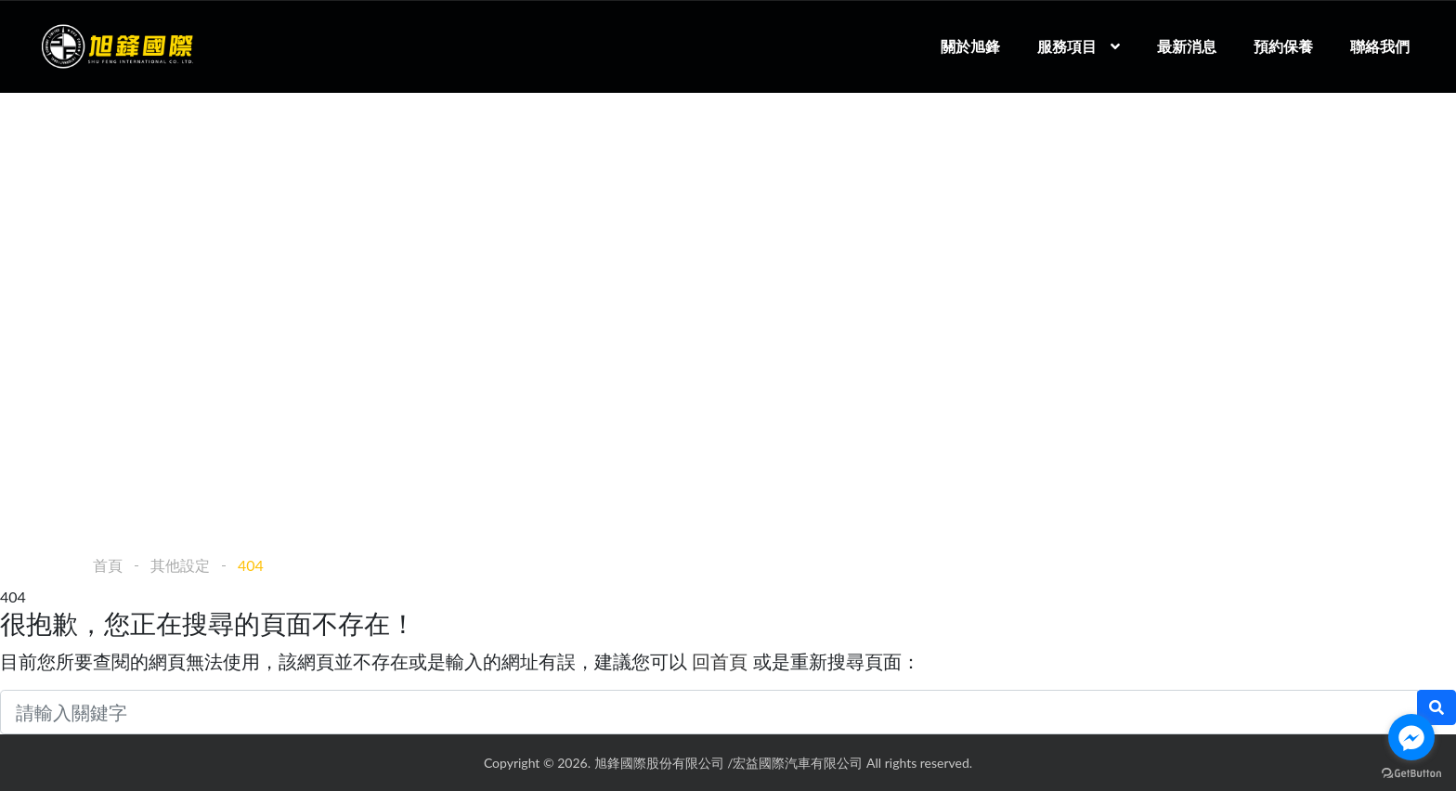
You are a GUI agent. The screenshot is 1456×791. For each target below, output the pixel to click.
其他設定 (180, 565)
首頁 (108, 565)
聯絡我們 (1380, 46)
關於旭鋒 (970, 46)
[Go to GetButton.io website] (1411, 772)
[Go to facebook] (1411, 737)
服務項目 (1067, 46)
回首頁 (720, 661)
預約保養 (1283, 46)
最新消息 (1186, 46)
